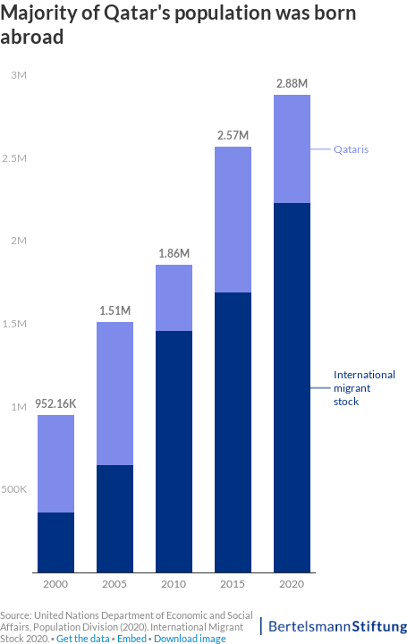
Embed (132, 638)
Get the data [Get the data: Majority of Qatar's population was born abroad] (83, 638)
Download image (190, 638)
